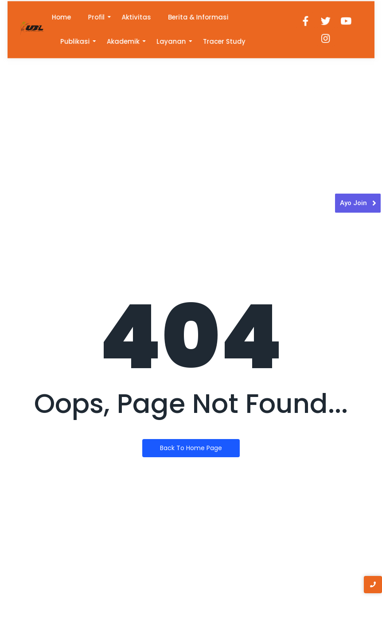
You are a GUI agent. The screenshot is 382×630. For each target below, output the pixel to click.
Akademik (127, 40)
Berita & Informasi (197, 18)
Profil (102, 18)
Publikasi (82, 40)
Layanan (172, 40)
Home (69, 18)
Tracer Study (222, 40)
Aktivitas (139, 18)
